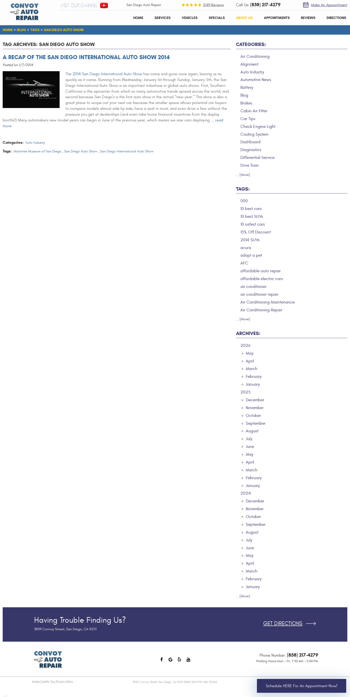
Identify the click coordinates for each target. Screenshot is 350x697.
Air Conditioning (255, 56)
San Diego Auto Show (64, 30)
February (254, 376)
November (255, 407)
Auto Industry (35, 143)
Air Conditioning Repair (261, 310)
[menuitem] (138, 17)
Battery (246, 87)
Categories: (251, 44)
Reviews (308, 18)
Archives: (248, 333)
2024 (245, 493)
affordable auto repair (260, 270)
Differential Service (257, 157)
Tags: (243, 189)
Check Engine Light (257, 126)
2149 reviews (213, 5)
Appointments (277, 18)
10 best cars (251, 208)
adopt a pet (251, 255)
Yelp (179, 661)
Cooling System (254, 134)
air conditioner (253, 286)
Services (162, 18)
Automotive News (255, 79)
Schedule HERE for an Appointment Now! (301, 686)
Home (138, 18)
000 (244, 200)
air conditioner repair (259, 294)
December (255, 399)
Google (170, 661)
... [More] (243, 175)
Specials (217, 18)
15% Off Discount (255, 232)
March (251, 368)
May (249, 353)
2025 (245, 392)
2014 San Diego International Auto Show (107, 74)
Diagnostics (250, 149)
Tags (35, 30)
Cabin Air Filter (253, 110)
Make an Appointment (329, 5)
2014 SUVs (250, 239)
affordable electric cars (261, 278)
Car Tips (247, 118)
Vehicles (190, 18)
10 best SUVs (251, 216)
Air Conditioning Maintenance (267, 302)
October (253, 415)
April (250, 361)
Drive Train (249, 165)
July (249, 438)
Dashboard (250, 141)
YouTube (188, 661)
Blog (21, 30)
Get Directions (282, 623)
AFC (244, 263)
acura (245, 247)
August (252, 431)
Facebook (161, 661)
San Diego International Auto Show (127, 151)
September (256, 423)
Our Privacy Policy (61, 681)
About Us (244, 18)
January (253, 384)
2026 (245, 345)
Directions (336, 18)
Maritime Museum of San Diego (37, 151)
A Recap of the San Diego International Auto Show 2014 (86, 57)
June (250, 446)
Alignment (249, 64)
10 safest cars (252, 224)
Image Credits (40, 681)
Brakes (246, 103)
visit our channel (79, 5)
